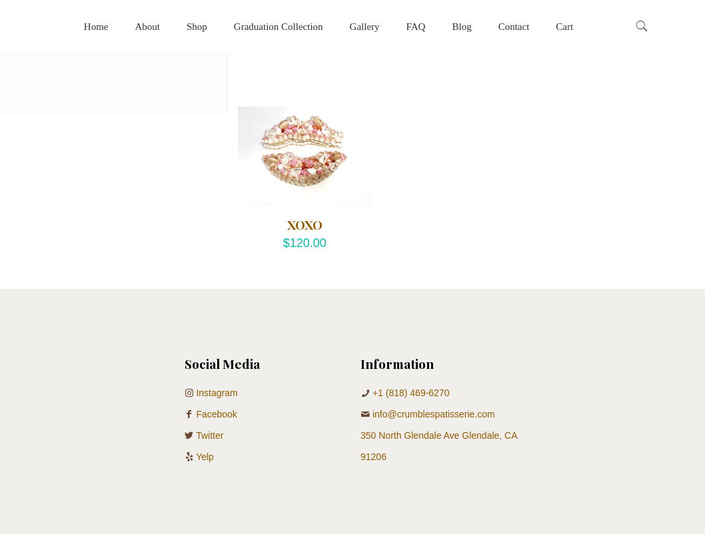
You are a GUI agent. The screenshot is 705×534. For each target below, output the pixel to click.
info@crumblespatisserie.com (433, 414)
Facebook (216, 414)
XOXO (305, 224)
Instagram (216, 393)
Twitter (209, 435)
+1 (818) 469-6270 (411, 393)
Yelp (205, 456)
